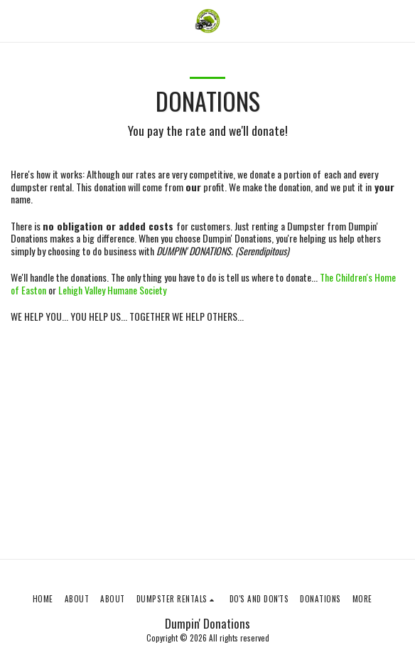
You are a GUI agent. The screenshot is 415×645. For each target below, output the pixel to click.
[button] (16, 20)
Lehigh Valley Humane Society (112, 289)
